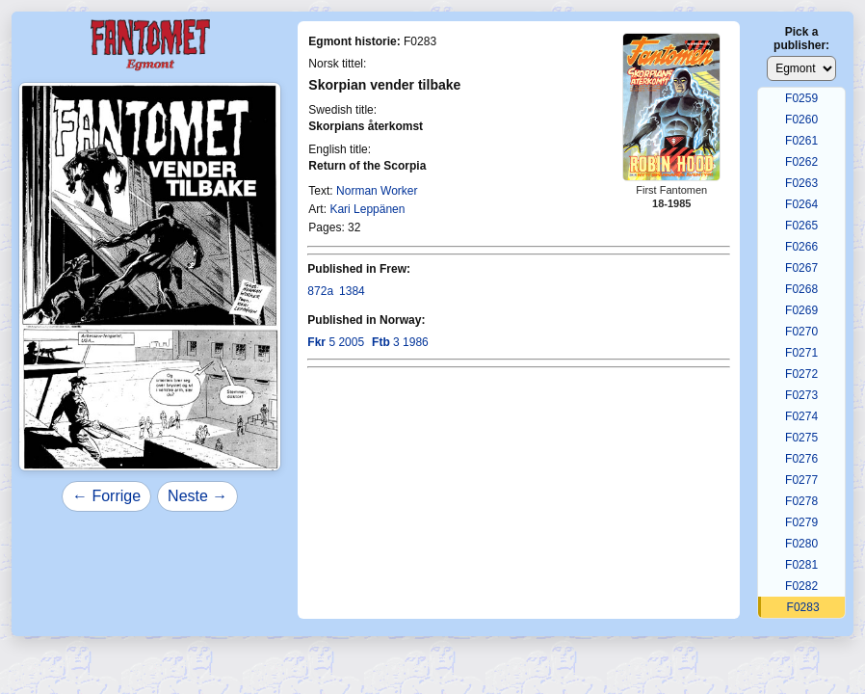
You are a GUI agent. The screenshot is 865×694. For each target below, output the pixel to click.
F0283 (803, 607)
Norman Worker (376, 191)
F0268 (801, 289)
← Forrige (106, 496)
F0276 (801, 459)
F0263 (801, 183)
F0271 (801, 353)
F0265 (801, 225)
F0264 (801, 204)
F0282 (801, 586)
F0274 (801, 416)
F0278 (801, 501)
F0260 (801, 119)
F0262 (801, 162)
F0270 (801, 331)
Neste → (197, 496)
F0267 (801, 268)
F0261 (801, 140)
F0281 (801, 565)
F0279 (801, 522)
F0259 (801, 98)
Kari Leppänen (367, 209)
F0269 (801, 310)
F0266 (801, 247)
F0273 (801, 395)
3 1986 (400, 342)
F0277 (801, 480)
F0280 (801, 543)
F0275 (801, 437)
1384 (352, 291)
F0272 (801, 374)
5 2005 (335, 342)
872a (320, 291)
